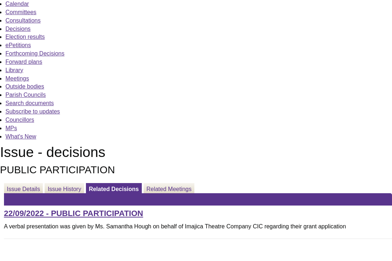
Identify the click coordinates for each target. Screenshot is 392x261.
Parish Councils (25, 95)
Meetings (17, 78)
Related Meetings (169, 189)
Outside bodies (24, 86)
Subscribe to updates (32, 111)
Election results (25, 37)
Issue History (64, 189)
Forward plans (23, 62)
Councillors (19, 120)
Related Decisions (114, 189)
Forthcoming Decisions (35, 53)
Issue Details (23, 189)
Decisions (17, 29)
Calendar (17, 4)
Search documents (29, 103)
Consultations (23, 20)
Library (14, 70)
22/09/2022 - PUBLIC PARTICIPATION (73, 213)
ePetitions (18, 45)
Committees (20, 12)
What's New (20, 136)
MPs (11, 128)
